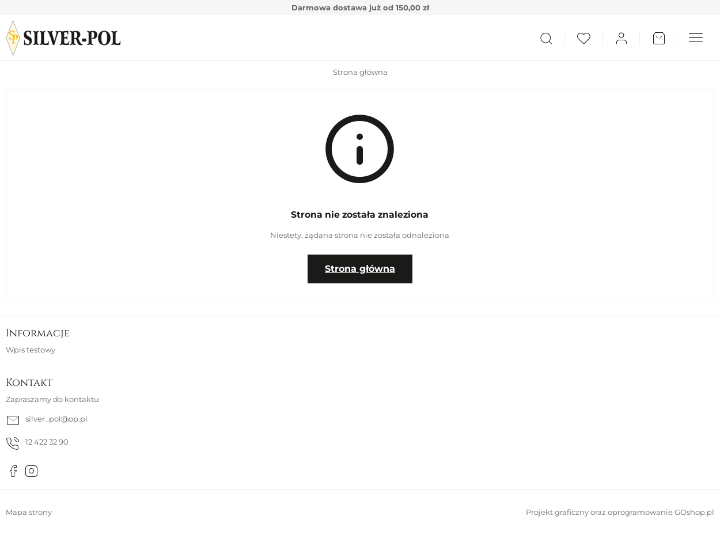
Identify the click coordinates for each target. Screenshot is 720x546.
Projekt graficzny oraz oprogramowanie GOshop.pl (620, 512)
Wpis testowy (30, 349)
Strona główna (360, 72)
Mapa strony (29, 512)
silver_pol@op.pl (56, 418)
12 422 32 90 (47, 441)
